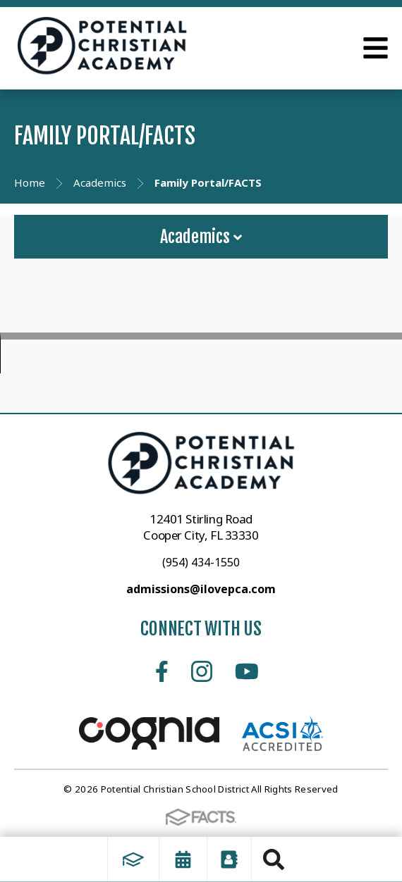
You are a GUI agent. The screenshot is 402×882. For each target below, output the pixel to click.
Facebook (162, 671)
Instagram (201, 671)
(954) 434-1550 (201, 562)
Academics (201, 236)
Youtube (247, 671)
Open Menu (375, 47)
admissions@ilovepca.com (201, 589)
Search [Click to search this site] (273, 859)
